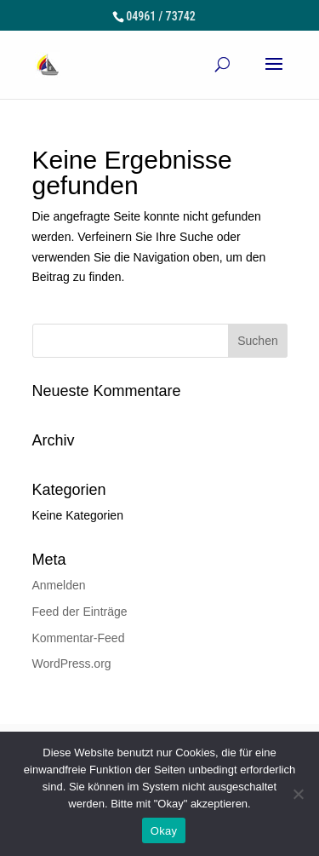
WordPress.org (71, 663)
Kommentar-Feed (78, 638)
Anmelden (59, 585)
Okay (164, 830)
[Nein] (297, 793)
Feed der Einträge (80, 611)
